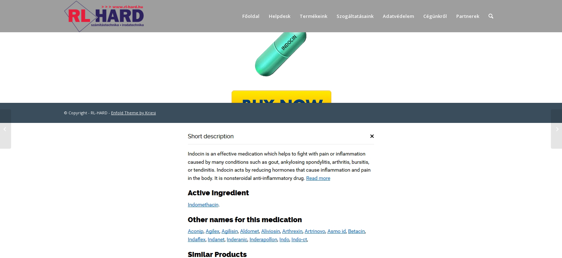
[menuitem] (251, 16)
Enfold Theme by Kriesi (133, 112)
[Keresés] (491, 16)
